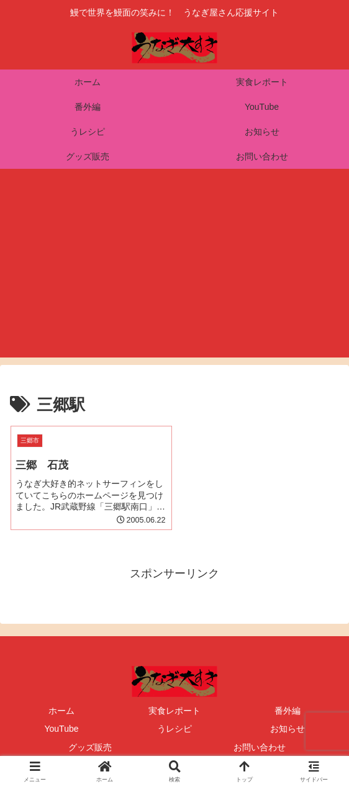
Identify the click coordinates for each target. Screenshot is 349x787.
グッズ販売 (90, 747)
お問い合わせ (259, 747)
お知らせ (287, 729)
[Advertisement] (174, 271)
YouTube (61, 729)
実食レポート (174, 711)
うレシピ (174, 729)
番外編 (287, 711)
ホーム (61, 711)
